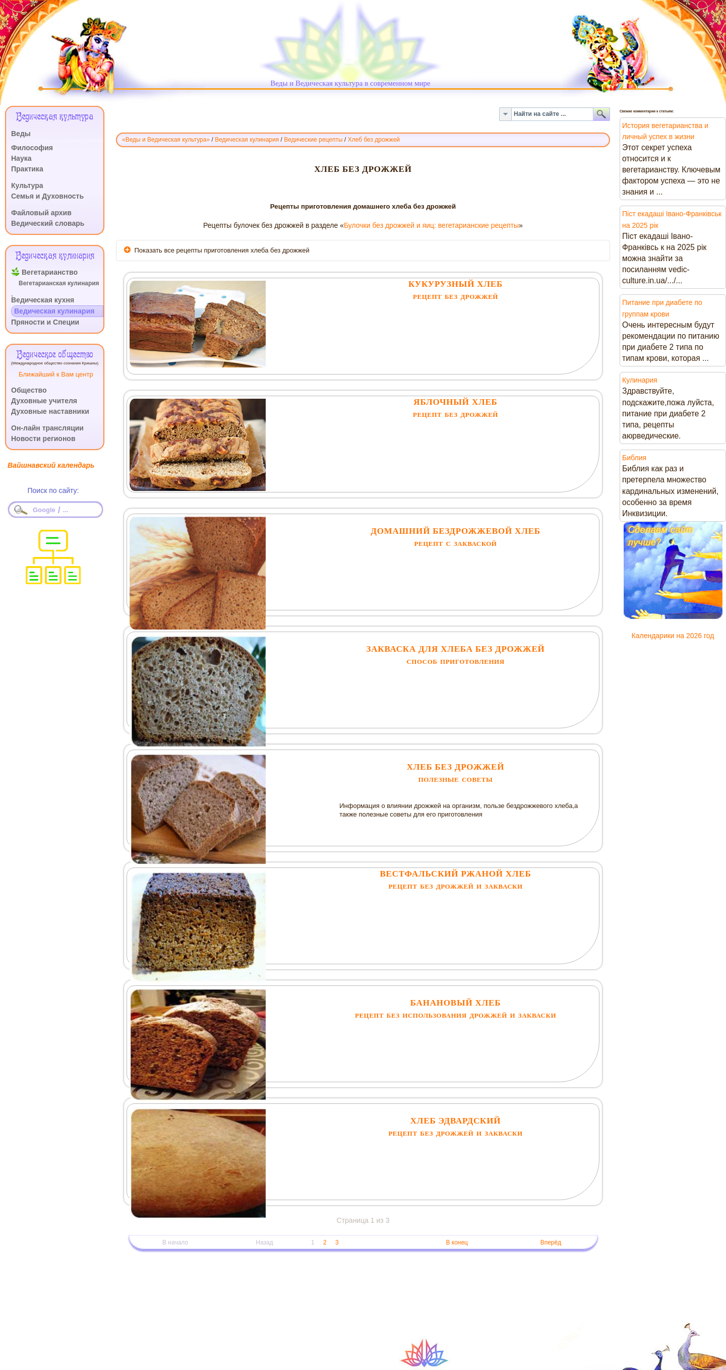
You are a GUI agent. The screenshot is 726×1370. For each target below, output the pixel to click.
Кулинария (639, 380)
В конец (457, 1242)
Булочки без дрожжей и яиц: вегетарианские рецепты (431, 225)
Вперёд (551, 1242)
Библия (634, 458)
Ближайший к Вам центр (56, 374)
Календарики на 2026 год (673, 636)
